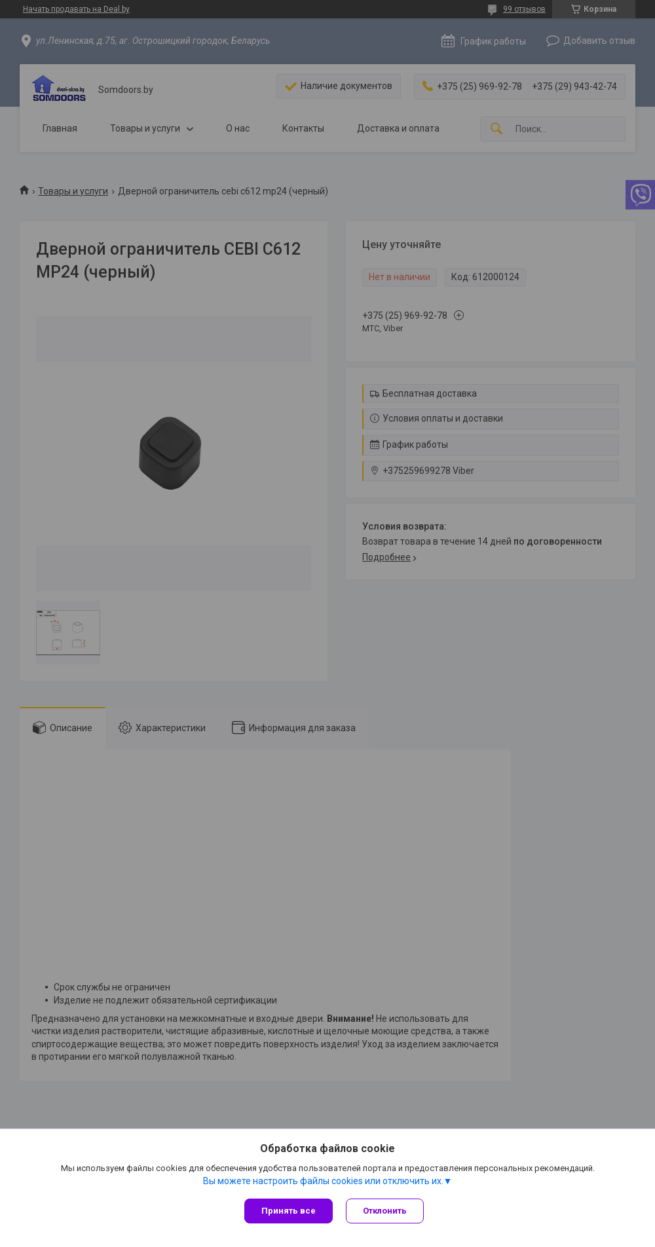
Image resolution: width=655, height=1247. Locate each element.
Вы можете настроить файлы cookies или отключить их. (323, 1181)
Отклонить (385, 1211)
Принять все (288, 1211)
